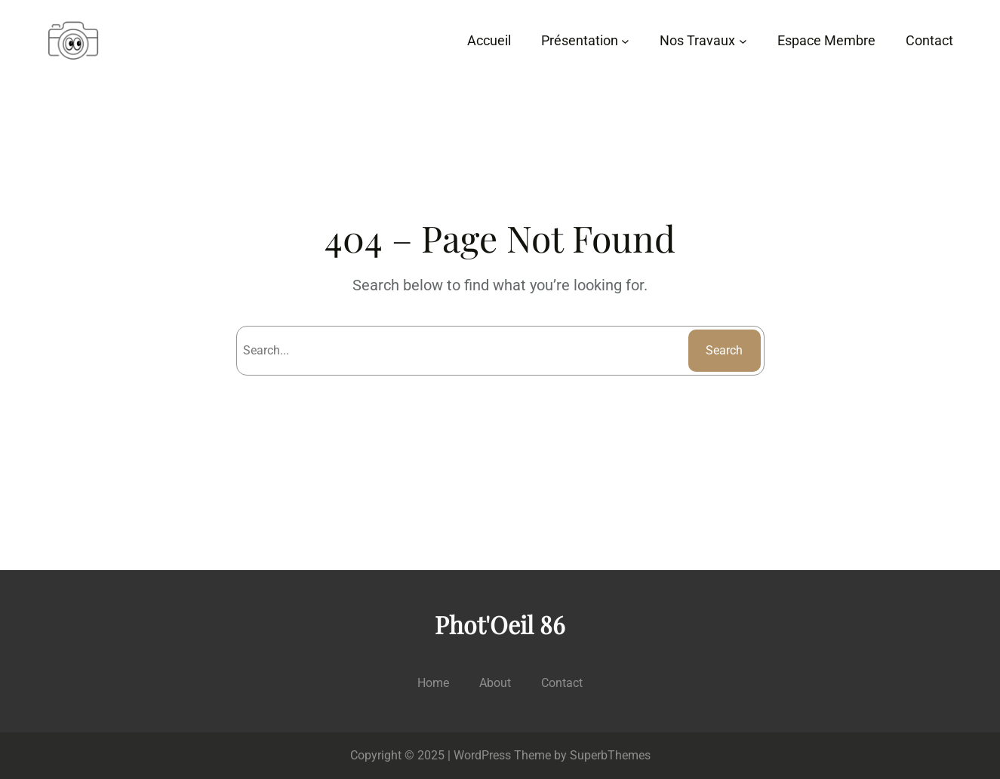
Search (724, 350)
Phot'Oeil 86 (500, 624)
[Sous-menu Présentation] (625, 41)
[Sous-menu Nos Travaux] (743, 41)
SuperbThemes (610, 755)
